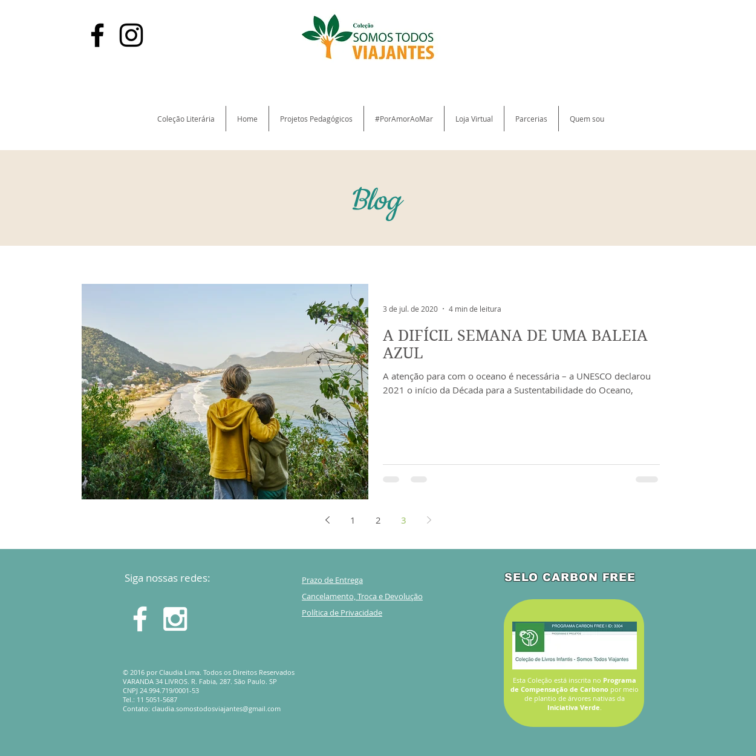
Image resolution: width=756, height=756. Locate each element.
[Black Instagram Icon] (131, 35)
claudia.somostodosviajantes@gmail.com (216, 708)
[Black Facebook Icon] (97, 35)
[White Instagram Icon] (175, 619)
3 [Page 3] (403, 520)
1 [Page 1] (353, 520)
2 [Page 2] (378, 520)
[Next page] (429, 520)
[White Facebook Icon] (140, 619)
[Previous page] (327, 520)
